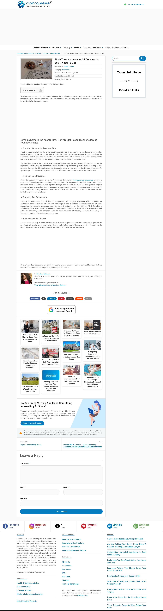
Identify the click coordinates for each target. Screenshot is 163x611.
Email (88, 299)
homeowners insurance (83, 180)
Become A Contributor (92, 48)
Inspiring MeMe (77, 609)
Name (23, 486)
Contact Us (66, 562)
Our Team (66, 573)
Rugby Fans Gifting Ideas (30, 444)
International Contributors (73, 539)
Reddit (79, 299)
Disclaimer (66, 566)
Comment (24, 463)
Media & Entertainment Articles (30, 591)
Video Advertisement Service (74, 547)
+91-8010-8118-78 (135, 5)
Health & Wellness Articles (28, 580)
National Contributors (71, 543)
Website (23, 496)
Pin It (61, 299)
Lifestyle (55, 48)
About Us (66, 558)
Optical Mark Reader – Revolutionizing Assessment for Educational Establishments (82, 445)
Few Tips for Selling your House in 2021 (123, 573)
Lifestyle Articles (24, 587)
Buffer (70, 299)
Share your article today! (33, 423)
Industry (67, 48)
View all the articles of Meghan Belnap (50, 285)
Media (76, 48)
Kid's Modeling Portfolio (27, 598)
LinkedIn (52, 299)
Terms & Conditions (70, 580)
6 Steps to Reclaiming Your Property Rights (125, 535)
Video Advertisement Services (117, 48)
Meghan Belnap (43, 274)
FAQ (64, 569)
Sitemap (65, 577)
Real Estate (66, 70)
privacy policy (82, 592)
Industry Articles (23, 583)
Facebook (35, 299)
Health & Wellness (41, 48)
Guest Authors (69, 66)
